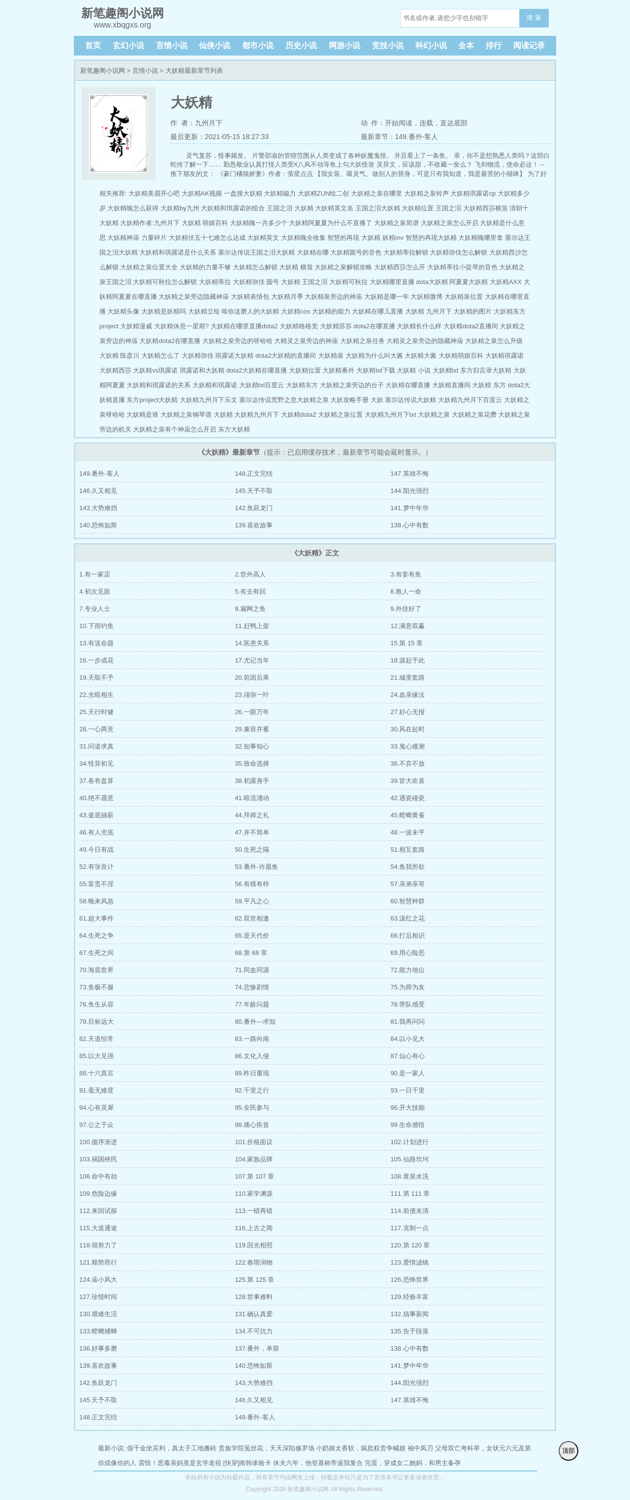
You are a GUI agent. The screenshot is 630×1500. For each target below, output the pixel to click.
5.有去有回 (250, 591)
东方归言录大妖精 (485, 370)
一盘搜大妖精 (243, 193)
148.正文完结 (254, 473)
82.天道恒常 (96, 1038)
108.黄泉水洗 (409, 1176)
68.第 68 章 (251, 952)
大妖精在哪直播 (407, 385)
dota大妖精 (431, 282)
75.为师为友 (407, 987)
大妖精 (223, 414)
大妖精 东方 (489, 385)
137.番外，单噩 (257, 1348)
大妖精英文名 (334, 208)
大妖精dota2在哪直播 (169, 341)
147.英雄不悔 (409, 473)
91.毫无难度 (96, 1090)
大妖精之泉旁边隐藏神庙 (193, 296)
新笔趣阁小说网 (102, 70)
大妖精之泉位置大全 (149, 267)
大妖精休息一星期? (181, 326)
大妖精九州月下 (256, 414)
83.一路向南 (252, 1038)
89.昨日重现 (252, 1073)
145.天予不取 (254, 490)
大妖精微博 (426, 296)
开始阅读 (398, 123)
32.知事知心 (252, 746)
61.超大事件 (96, 918)
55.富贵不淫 (96, 884)
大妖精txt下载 (375, 370)
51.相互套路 (407, 849)
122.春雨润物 (254, 1262)
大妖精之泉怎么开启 (449, 223)
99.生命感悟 (407, 1124)
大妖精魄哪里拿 (480, 237)
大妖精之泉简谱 (396, 223)
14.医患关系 (252, 643)
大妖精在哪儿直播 (377, 311)
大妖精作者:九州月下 (150, 223)
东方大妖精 (234, 429)
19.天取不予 (96, 677)
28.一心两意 (96, 729)
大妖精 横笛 (296, 267)
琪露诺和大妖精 (202, 370)
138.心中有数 (409, 525)
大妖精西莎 (115, 370)
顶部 (568, 1450)
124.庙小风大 (98, 1279)
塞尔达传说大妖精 (410, 400)
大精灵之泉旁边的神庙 (306, 341)
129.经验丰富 (409, 1296)
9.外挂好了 (405, 608)
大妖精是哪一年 (386, 296)
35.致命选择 (252, 763)
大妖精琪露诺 (504, 355)
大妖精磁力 (280, 193)
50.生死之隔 (252, 849)
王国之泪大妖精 (377, 208)
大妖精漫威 (136, 326)
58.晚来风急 (96, 901)
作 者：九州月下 (196, 123)
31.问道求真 (96, 746)
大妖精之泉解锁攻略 (343, 267)
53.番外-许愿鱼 (256, 866)
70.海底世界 (96, 970)
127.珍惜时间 (98, 1296)
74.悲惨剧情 (252, 987)
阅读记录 (529, 45)
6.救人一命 (405, 591)
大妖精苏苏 (336, 326)
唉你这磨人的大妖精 (250, 311)
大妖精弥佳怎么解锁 (458, 252)
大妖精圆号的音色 (355, 252)
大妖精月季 (287, 296)
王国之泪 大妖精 (290, 208)
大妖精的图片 (472, 311)
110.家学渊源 (254, 1193)
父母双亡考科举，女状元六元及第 (483, 1448)
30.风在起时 (407, 729)
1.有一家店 (94, 574)
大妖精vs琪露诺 (155, 370)
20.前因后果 (252, 677)
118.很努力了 (98, 1245)
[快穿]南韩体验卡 (247, 1463)
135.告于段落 (409, 1331)
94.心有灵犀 (96, 1107)
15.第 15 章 (406, 643)
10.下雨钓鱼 (96, 626)
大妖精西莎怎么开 (399, 267)
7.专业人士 (94, 608)
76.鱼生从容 (96, 1004)
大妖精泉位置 (463, 296)
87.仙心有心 (407, 1056)
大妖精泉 (331, 355)
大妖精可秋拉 (348, 282)
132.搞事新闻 (409, 1314)
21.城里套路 (407, 677)
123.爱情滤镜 (409, 1262)
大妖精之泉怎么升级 (494, 341)
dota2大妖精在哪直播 (256, 370)
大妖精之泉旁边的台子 (352, 385)
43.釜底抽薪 (96, 815)
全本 (466, 45)
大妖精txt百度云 (261, 385)
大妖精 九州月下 (428, 311)
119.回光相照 (254, 1245)
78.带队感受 (407, 1004)
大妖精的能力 (331, 311)
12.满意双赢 (407, 626)
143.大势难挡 (98, 508)
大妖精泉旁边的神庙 (333, 296)
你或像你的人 (117, 1463)
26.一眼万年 (252, 712)
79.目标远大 (96, 1021)
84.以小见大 (407, 1038)
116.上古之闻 (254, 1228)
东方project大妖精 (152, 400)
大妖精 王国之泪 (304, 282)
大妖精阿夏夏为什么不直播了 (330, 223)
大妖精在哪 (313, 252)
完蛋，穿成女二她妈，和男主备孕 (413, 1463)
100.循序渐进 (98, 1142)
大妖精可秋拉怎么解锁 (165, 282)
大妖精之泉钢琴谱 (186, 414)
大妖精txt (446, 370)
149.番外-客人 (99, 473)
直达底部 (454, 123)
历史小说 (301, 45)
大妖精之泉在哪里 (376, 193)
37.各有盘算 (96, 780)
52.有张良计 (96, 866)
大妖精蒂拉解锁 (405, 252)
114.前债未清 (409, 1210)
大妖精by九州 (179, 208)
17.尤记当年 (252, 660)
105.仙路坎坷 (409, 1159)
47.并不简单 (252, 832)
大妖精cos (295, 311)
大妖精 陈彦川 (119, 355)
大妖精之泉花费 (474, 414)
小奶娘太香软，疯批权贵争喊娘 (361, 1448)
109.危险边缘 (98, 1193)
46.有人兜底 (96, 832)
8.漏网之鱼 (250, 608)
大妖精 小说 (414, 370)
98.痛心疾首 (252, 1124)
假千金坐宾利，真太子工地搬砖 (172, 1448)
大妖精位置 (305, 370)
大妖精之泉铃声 (426, 193)
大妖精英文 (263, 237)
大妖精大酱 (421, 355)
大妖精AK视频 (202, 193)
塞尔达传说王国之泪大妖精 (256, 252)
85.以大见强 (96, 1056)
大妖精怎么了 (160, 355)
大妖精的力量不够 (205, 267)
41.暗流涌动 (252, 798)
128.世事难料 (254, 1296)
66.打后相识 (407, 935)
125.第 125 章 (254, 1279)
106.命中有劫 (98, 1176)
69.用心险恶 (407, 952)
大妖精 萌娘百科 (205, 223)
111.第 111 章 (410, 1193)
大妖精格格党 (299, 326)
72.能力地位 (407, 970)
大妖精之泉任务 (362, 341)
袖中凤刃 (420, 1448)
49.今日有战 (96, 849)
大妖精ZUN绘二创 (323, 193)
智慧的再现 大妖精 (353, 237)
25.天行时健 (96, 712)
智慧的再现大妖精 (431, 237)
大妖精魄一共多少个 (258, 223)
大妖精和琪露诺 (214, 385)
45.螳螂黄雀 (407, 815)
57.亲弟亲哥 (407, 884)
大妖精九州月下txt (390, 414)
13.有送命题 (96, 643)
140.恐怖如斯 (98, 525)
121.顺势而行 (98, 1262)
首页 (93, 45)
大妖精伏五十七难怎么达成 (207, 237)
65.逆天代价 (252, 935)
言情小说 (172, 45)
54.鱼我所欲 (407, 866)
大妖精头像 (123, 311)
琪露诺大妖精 (234, 355)
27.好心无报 (407, 712)
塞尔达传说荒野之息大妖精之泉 (284, 400)
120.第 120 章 (410, 1245)
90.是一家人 (407, 1073)
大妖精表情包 (250, 296)
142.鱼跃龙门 (254, 508)
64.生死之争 (96, 935)
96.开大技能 (407, 1107)
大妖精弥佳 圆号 (256, 282)
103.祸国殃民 (98, 1159)
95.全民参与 (252, 1107)
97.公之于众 (96, 1124)
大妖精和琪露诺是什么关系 (177, 252)
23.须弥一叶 (252, 694)
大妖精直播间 (451, 385)
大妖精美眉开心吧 (154, 193)
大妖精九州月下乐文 (208, 400)
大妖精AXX (506, 282)
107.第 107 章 (254, 1176)
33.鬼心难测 (407, 746)
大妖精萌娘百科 (461, 355)
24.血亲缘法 (407, 694)
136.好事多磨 (98, 1348)
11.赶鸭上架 (252, 626)
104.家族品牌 (254, 1159)
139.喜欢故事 (254, 525)
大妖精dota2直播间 (470, 326)
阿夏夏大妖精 (468, 282)
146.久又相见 (98, 490)
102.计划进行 (409, 1142)
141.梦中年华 (409, 508)
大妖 (377, 400)
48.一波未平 (407, 832)
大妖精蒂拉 (215, 282)
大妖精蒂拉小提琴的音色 (462, 267)
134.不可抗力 (254, 1331)
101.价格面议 (254, 1142)
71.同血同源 (252, 970)
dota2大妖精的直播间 (285, 355)
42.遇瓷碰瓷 (407, 798)
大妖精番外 (338, 370)
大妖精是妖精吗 (163, 311)
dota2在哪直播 (374, 326)
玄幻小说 (128, 45)
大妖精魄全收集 (303, 237)
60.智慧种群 (407, 901)
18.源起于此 (407, 660)
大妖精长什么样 (419, 326)
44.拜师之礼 (252, 815)
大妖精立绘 (204, 311)
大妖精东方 (302, 385)
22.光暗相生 (96, 694)
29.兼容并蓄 (252, 729)
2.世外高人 (250, 574)
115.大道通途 (98, 1228)
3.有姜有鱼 (405, 574)
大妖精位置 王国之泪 (431, 208)
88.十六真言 (96, 1073)
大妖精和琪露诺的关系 (158, 385)
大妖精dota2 (298, 414)
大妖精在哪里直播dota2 (244, 326)
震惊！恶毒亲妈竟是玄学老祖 (179, 1463)
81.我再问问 (407, 1021)
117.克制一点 (409, 1228)
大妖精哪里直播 (392, 282)
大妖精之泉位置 (340, 414)
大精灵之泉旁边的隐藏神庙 (424, 341)
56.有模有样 (252, 884)
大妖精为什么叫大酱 (374, 355)
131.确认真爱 (254, 1314)
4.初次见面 (94, 591)
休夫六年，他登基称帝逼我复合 (318, 1463)
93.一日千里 (407, 1090)
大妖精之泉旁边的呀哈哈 (237, 341)
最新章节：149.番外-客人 (400, 137)
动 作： (373, 123)
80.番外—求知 (255, 1021)
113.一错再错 (254, 1210)
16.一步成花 (96, 660)
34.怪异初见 (96, 763)
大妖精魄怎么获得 (132, 208)
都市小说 (258, 45)
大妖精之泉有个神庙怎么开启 (174, 429)
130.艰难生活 (98, 1314)
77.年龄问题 (252, 1004)
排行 (494, 45)
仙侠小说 (214, 45)
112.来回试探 (98, 1210)
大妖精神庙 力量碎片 (137, 237)
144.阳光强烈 (409, 490)
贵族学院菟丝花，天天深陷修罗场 (267, 1448)
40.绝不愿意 (96, 798)
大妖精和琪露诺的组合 (233, 208)
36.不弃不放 (407, 763)
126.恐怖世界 (409, 1279)
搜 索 (534, 17)
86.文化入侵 (252, 1056)
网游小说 (344, 45)
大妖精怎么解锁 (255, 267)
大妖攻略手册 (349, 400)
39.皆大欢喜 (407, 780)
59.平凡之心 (252, 901)
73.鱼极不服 (96, 987)
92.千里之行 (252, 1090)
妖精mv (393, 237)
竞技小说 (388, 45)
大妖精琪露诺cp (473, 193)
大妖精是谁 (142, 414)
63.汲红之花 (407, 918)
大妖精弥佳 (198, 355)
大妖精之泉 (434, 414)
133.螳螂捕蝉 (98, 1331)
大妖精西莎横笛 (485, 208)
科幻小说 (431, 45)
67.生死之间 (96, 952)
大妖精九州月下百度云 (470, 400)
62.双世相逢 (252, 918)
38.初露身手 (252, 780)
